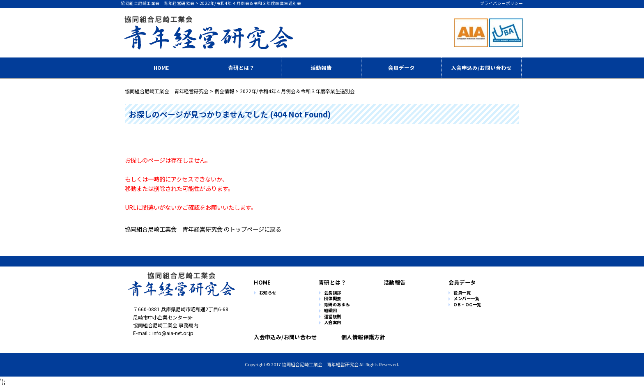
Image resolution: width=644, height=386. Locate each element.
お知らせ (267, 293)
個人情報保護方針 (360, 337)
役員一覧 (462, 293)
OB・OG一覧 (467, 305)
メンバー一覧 (466, 298)
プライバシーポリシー (501, 3)
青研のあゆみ (337, 305)
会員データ (401, 67)
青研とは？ (241, 67)
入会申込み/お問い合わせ (481, 67)
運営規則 (332, 316)
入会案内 (332, 322)
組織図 (330, 310)
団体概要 (332, 298)
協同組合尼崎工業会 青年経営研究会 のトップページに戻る (203, 229)
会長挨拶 (332, 293)
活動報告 (321, 67)
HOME (161, 67)
